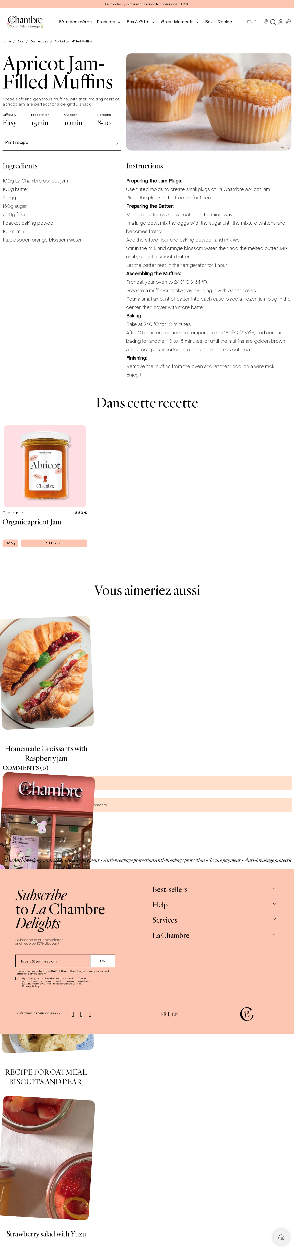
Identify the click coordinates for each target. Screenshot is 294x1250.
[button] (147, 4)
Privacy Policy (94, 971)
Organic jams (13, 512)
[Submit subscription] (102, 961)
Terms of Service (26, 973)
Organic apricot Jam (32, 521)
